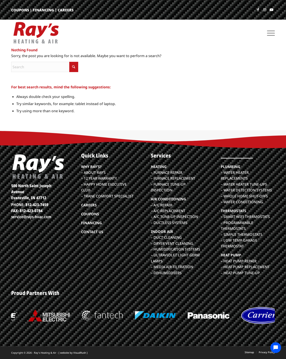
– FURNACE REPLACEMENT (173, 178)
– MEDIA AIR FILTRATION (172, 266)
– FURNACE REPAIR (166, 172)
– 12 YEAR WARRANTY (99, 178)
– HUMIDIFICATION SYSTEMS (175, 249)
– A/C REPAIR (161, 205)
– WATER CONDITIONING (242, 201)
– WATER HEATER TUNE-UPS (244, 184)
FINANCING (43, 10)
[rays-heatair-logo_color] (35, 32)
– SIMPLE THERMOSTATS (241, 234)
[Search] (44, 67)
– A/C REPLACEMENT (168, 210)
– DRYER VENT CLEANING (172, 243)
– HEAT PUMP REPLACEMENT (245, 266)
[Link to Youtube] (271, 9)
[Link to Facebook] (258, 9)
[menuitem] (269, 32)
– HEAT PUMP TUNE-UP (240, 272)
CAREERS (66, 10)
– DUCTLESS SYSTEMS (169, 222)
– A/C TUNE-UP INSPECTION (174, 216)
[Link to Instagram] (264, 9)
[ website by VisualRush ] (73, 352)
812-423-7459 (36, 204)
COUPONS (20, 10)
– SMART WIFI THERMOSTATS (245, 216)
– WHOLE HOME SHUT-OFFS (244, 196)
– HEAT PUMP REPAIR (239, 261)
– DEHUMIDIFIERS (166, 272)
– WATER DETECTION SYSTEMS (246, 190)
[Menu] (269, 32)
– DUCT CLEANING (166, 237)
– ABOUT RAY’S (93, 172)
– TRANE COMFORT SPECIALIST (107, 196)
